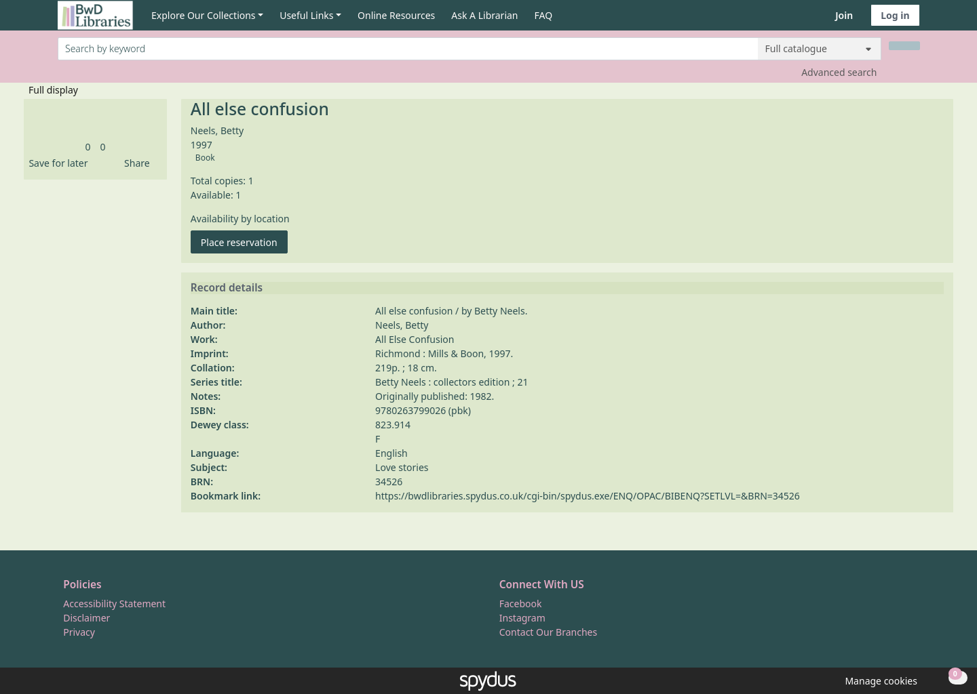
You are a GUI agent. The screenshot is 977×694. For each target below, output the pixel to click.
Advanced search (839, 72)
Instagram (522, 617)
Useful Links (306, 15)
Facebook (520, 603)
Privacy (79, 632)
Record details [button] (227, 288)
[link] (87, 146)
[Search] (904, 45)
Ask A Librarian (484, 15)
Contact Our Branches (548, 632)
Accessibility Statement (114, 603)
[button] (56, 163)
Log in (895, 15)
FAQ (544, 15)
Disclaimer (86, 617)
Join (844, 15)
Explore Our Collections (203, 15)
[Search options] (819, 48)
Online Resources (396, 15)
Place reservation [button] (244, 241)
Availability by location (240, 218)
